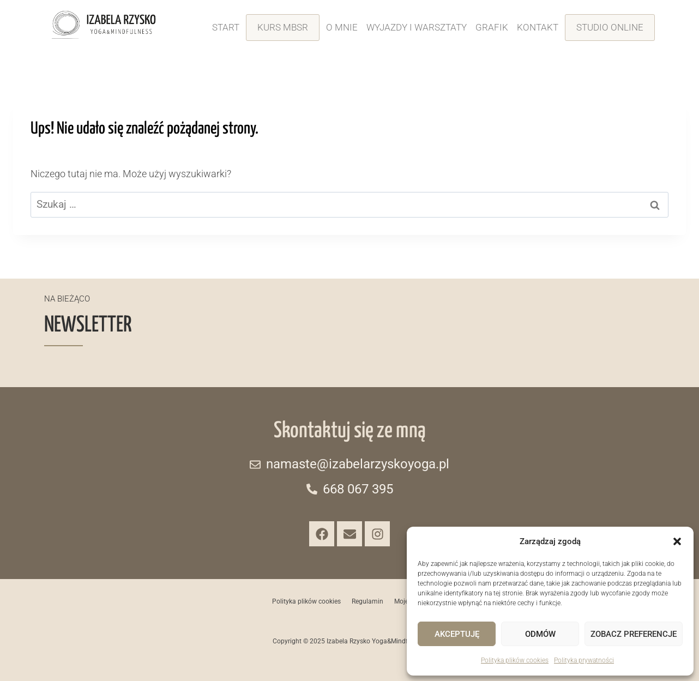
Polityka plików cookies (515, 660)
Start (225, 27)
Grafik (491, 27)
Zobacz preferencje (633, 634)
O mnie (342, 27)
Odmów (540, 634)
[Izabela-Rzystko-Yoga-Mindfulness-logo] (104, 24)
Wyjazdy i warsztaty (416, 27)
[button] (677, 541)
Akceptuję (457, 634)
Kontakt (537, 27)
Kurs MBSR (282, 27)
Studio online (609, 27)
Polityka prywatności (584, 660)
